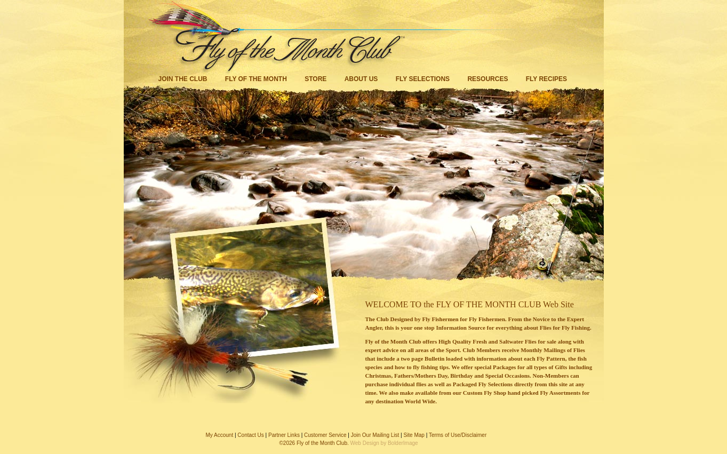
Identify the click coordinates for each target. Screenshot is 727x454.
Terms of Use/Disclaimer (457, 435)
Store (315, 79)
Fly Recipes (546, 79)
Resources (487, 79)
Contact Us (250, 435)
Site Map (413, 435)
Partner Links (284, 435)
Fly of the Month (256, 79)
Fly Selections (424, 79)
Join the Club (182, 79)
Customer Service (325, 435)
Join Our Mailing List (375, 435)
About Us (361, 79)
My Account (220, 435)
